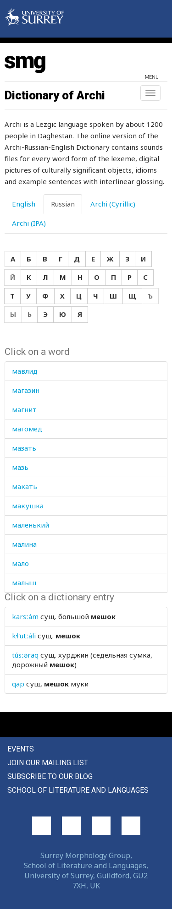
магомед (27, 428)
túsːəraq (25, 654)
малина (24, 544)
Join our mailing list (47, 762)
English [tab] (23, 203)
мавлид (25, 371)
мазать (24, 447)
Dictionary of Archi (55, 95)
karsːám (25, 616)
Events (20, 749)
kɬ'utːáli (24, 635)
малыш (24, 582)
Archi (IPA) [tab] (29, 223)
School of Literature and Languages (78, 790)
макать (24, 486)
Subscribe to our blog (50, 776)
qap (18, 683)
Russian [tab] (63, 203)
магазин (25, 390)
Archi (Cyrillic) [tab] (112, 203)
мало (20, 563)
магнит (24, 409)
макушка (28, 505)
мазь (20, 467)
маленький (30, 524)
